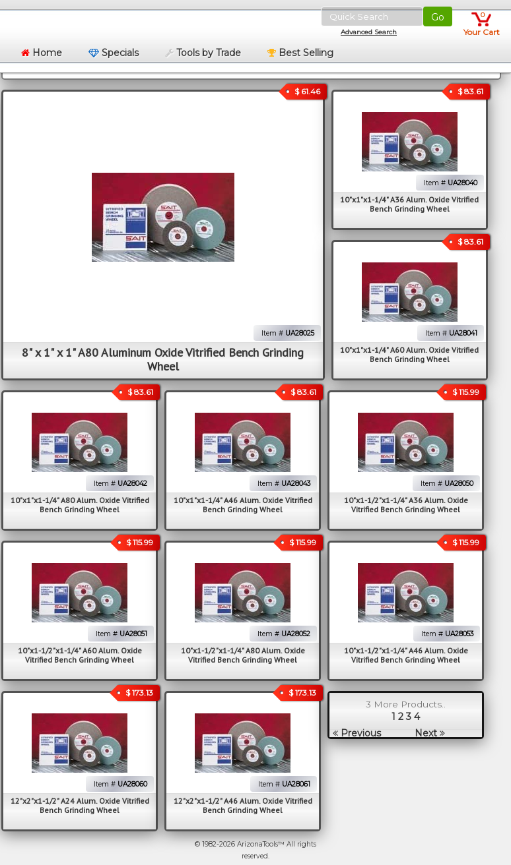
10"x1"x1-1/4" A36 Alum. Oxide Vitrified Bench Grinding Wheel (409, 204)
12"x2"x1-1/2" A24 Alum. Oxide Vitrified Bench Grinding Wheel (80, 805)
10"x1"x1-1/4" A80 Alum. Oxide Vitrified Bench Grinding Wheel (80, 504)
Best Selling (300, 53)
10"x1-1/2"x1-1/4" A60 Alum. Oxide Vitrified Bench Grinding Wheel (80, 655)
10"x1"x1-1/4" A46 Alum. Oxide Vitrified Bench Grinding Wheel (243, 504)
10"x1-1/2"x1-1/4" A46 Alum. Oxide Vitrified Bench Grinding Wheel (406, 655)
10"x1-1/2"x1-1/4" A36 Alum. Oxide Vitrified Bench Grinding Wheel (406, 504)
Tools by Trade (203, 53)
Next (430, 733)
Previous (357, 733)
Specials (113, 53)
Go (437, 17)
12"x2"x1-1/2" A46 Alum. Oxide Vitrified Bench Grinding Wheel (243, 805)
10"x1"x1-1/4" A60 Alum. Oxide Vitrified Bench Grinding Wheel (409, 354)
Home (41, 53)
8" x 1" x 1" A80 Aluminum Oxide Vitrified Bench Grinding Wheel (163, 359)
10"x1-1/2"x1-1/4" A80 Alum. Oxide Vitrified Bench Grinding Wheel (243, 655)
